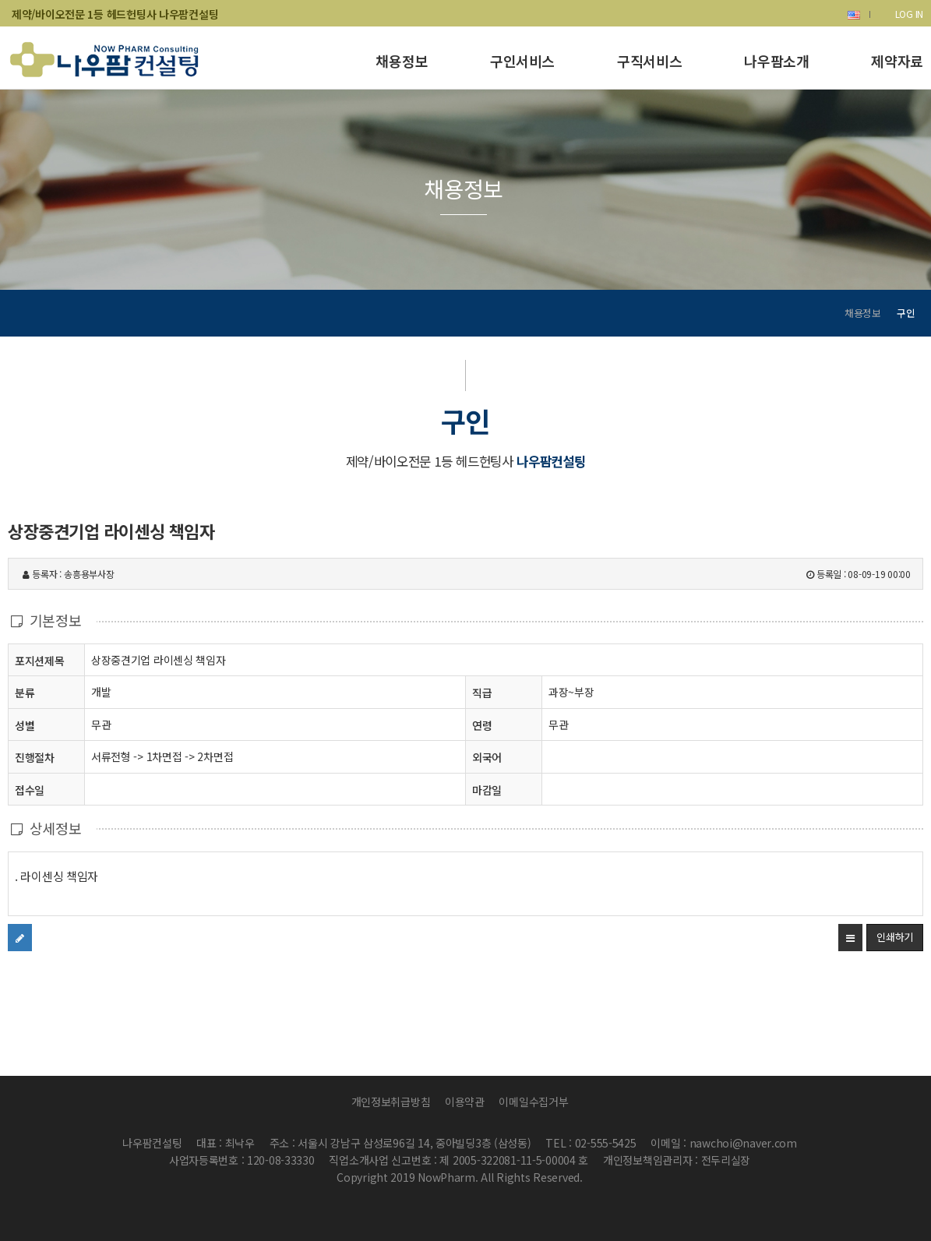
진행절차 (35, 757)
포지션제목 (40, 660)
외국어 (487, 757)
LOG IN (909, 13)
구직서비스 (649, 61)
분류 (24, 692)
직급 (482, 692)
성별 (24, 725)
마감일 (487, 790)
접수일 (29, 789)
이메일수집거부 (533, 1101)
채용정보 (402, 61)
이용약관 (465, 1101)
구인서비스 (522, 61)
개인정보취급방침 (391, 1101)
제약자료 (897, 61)
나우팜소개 (776, 61)
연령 (482, 725)
